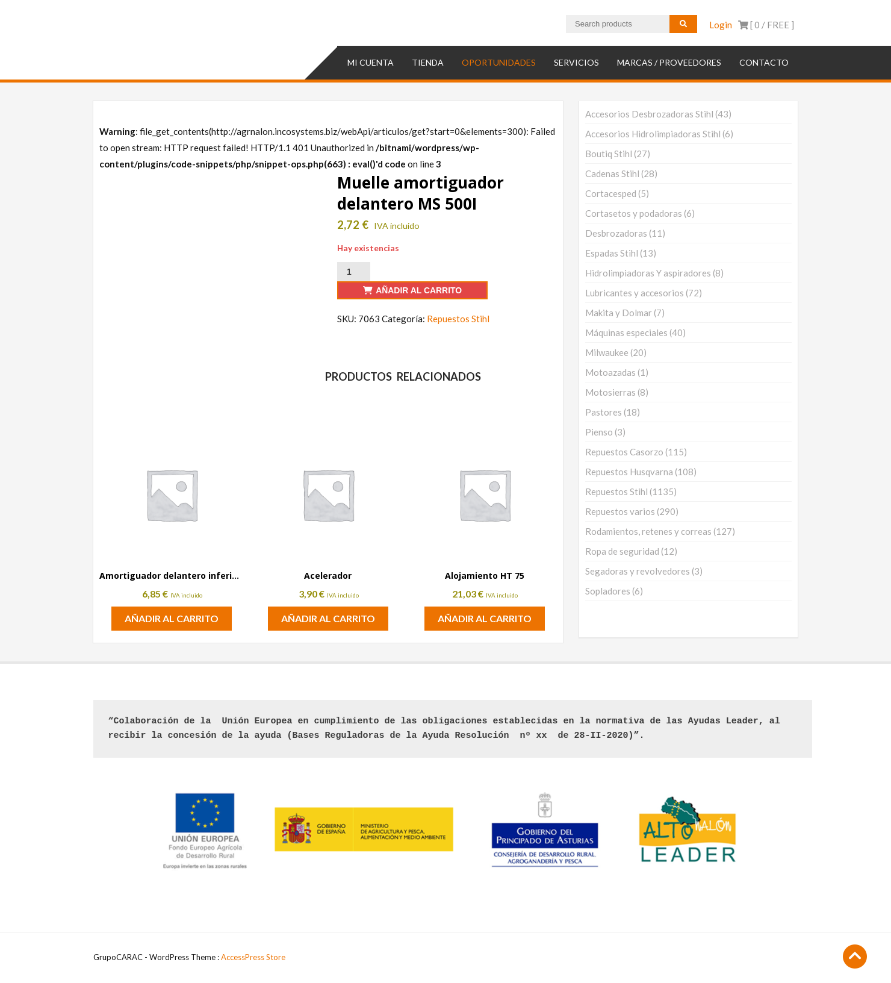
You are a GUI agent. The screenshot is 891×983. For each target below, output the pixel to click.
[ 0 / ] (766, 24)
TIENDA (428, 62)
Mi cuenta (370, 62)
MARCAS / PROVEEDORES (669, 62)
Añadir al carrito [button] (172, 618)
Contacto (764, 62)
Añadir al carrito (419, 290)
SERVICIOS (576, 62)
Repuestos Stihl (458, 318)
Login (720, 24)
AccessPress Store (253, 957)
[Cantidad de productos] (353, 271)
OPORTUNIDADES (499, 62)
